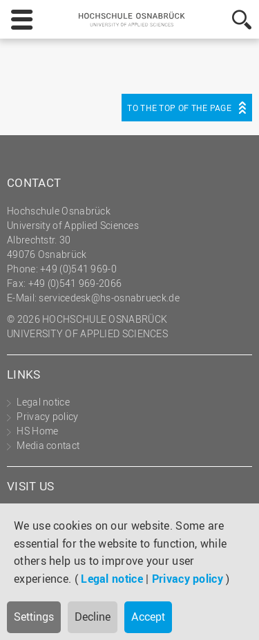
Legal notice (112, 578)
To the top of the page (179, 107)
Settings (34, 616)
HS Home (37, 430)
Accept (148, 616)
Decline (93, 616)
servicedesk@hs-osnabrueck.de (109, 297)
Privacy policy (187, 578)
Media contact (48, 445)
